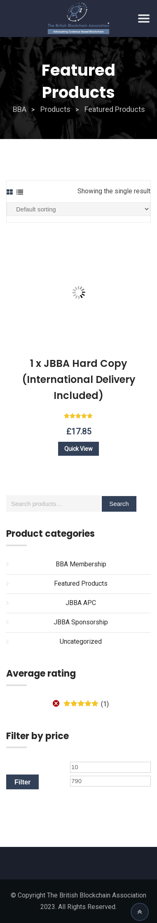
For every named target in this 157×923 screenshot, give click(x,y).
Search (119, 503)
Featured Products (81, 583)
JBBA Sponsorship (81, 622)
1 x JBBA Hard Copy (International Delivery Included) (79, 379)
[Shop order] (78, 209)
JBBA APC (81, 603)
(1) (85, 704)
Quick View (78, 448)
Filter (22, 782)
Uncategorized (81, 641)
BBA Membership (81, 564)
